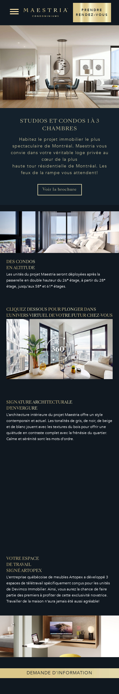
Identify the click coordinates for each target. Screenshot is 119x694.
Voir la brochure (60, 190)
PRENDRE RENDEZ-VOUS (92, 12)
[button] (14, 12)
